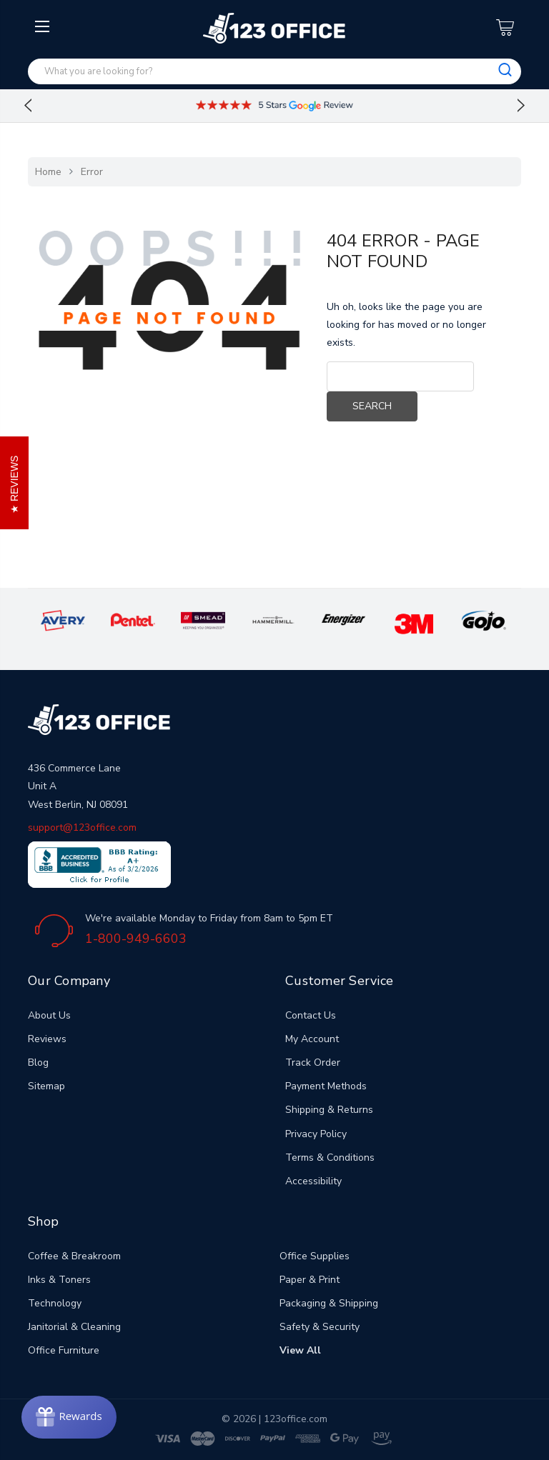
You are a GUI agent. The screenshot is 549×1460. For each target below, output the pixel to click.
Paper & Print (310, 1279)
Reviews (47, 1039)
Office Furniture (63, 1350)
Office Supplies (315, 1256)
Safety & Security (320, 1327)
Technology (54, 1303)
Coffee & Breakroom (74, 1256)
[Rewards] (69, 1417)
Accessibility (313, 1181)
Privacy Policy (316, 1134)
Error (92, 172)
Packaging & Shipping (329, 1303)
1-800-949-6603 (136, 938)
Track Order (312, 1062)
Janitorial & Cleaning (74, 1327)
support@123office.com (82, 827)
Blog (38, 1062)
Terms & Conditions (330, 1157)
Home (48, 172)
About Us (49, 1015)
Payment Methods (326, 1086)
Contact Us (310, 1015)
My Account (312, 1039)
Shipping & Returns (329, 1109)
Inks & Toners (59, 1279)
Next (521, 106)
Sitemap (46, 1086)
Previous (28, 106)
